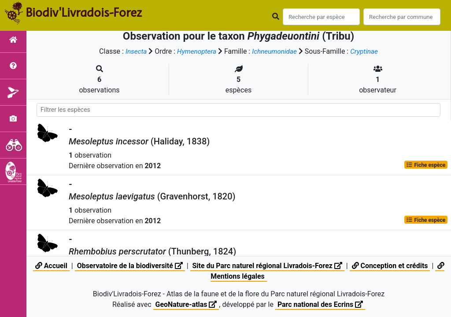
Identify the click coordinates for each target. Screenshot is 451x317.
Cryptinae (366, 51)
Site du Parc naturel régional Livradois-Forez (267, 266)
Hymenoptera (195, 51)
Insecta (133, 51)
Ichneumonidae (275, 51)
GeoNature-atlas (186, 304)
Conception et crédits (390, 266)
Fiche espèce (425, 165)
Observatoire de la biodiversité (129, 266)
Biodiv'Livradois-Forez (84, 13)
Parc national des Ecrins (320, 304)
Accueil (50, 266)
